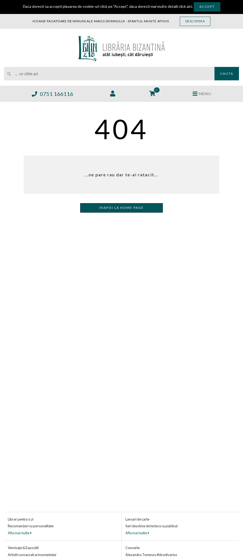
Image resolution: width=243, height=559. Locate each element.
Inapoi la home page (121, 208)
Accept (207, 7)
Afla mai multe (19, 533)
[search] (109, 73)
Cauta (226, 73)
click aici (185, 6)
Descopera (195, 21)
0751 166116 (52, 94)
